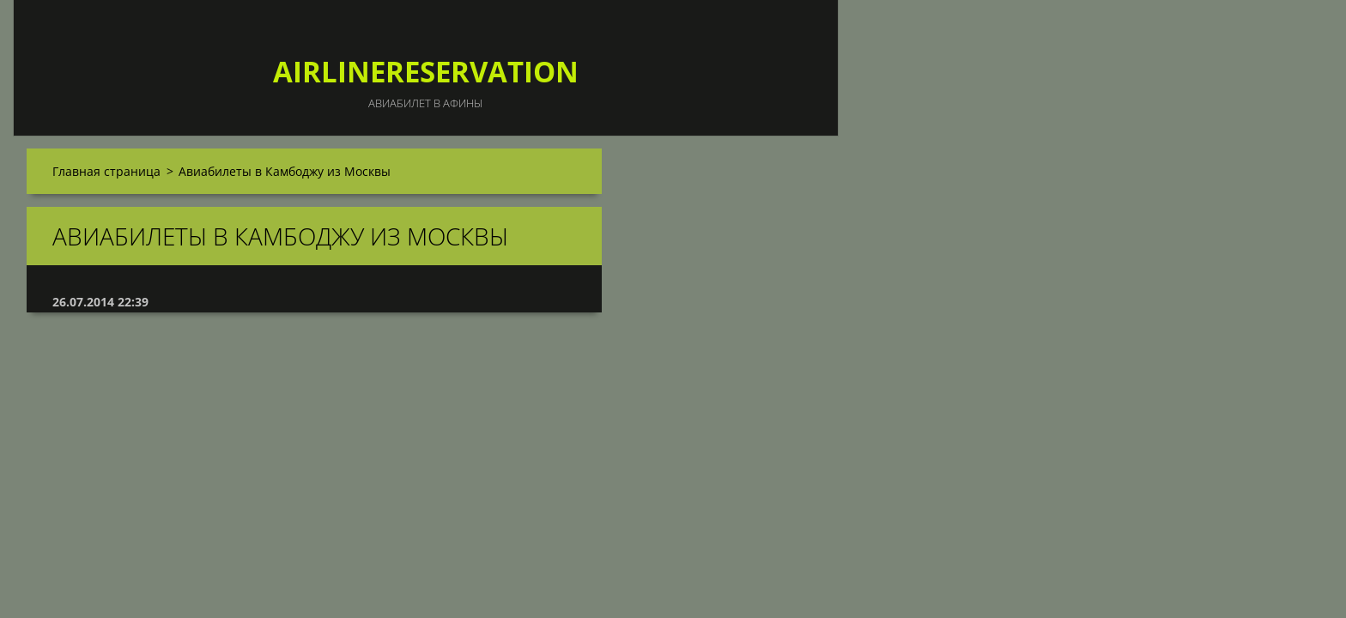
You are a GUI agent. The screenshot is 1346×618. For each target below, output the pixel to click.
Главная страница (106, 171)
